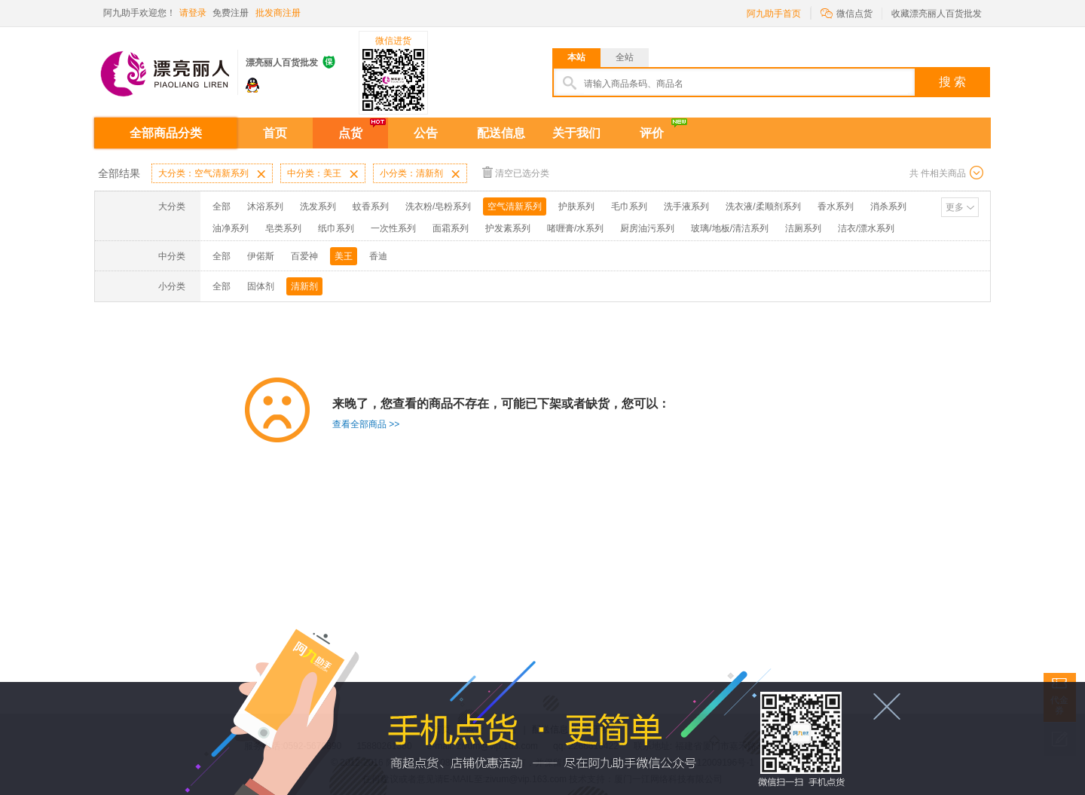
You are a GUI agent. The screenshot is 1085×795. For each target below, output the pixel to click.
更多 (955, 207)
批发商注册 (278, 13)
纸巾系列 (336, 228)
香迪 (378, 256)
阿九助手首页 (774, 13)
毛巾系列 (629, 206)
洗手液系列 (686, 206)
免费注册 (230, 13)
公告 (426, 133)
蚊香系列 (371, 206)
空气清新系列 (514, 206)
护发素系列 (507, 228)
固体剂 (260, 286)
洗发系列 (318, 206)
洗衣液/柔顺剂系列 (763, 206)
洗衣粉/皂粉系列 (438, 206)
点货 (350, 133)
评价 (652, 133)
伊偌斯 (260, 256)
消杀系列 (888, 206)
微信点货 (847, 12)
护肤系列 (576, 206)
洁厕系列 (803, 228)
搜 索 (952, 81)
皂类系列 (283, 228)
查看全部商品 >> (365, 424)
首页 (275, 133)
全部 (221, 206)
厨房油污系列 (647, 228)
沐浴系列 (265, 206)
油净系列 (230, 228)
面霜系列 (450, 228)
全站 (625, 57)
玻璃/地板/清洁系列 (730, 228)
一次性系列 (393, 228)
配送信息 (501, 133)
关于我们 (576, 133)
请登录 (192, 13)
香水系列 (836, 206)
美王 (344, 256)
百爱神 (304, 256)
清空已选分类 (515, 172)
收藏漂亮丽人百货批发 (936, 13)
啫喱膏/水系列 (575, 228)
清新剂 (304, 286)
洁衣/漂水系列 (866, 228)
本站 (576, 57)
